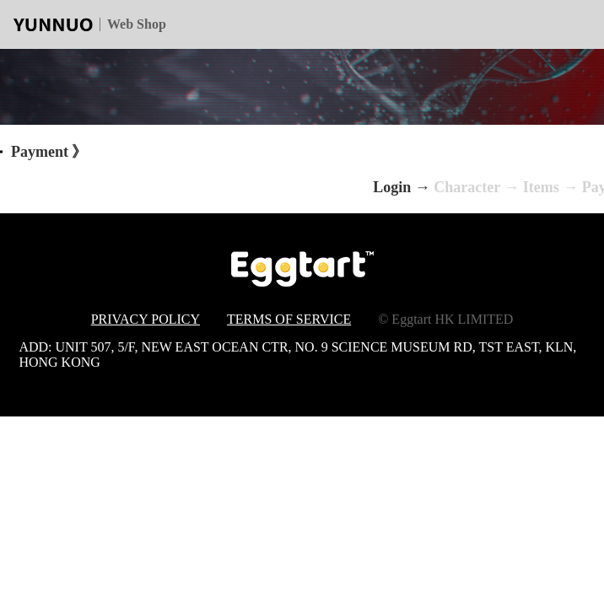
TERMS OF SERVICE (289, 319)
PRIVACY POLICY (145, 319)
